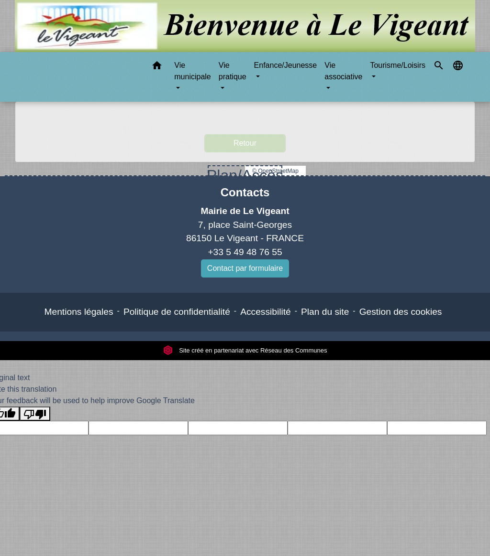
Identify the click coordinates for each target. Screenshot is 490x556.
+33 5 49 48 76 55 (245, 252)
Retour (245, 143)
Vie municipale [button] (192, 71)
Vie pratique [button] (232, 71)
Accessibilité (265, 312)
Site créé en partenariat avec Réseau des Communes (245, 350)
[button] (157, 67)
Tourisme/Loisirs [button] (397, 65)
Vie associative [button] (343, 71)
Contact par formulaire (245, 268)
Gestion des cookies (400, 312)
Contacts (245, 192)
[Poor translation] (35, 413)
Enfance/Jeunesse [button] (285, 65)
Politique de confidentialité (176, 312)
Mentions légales (79, 312)
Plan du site (325, 312)
